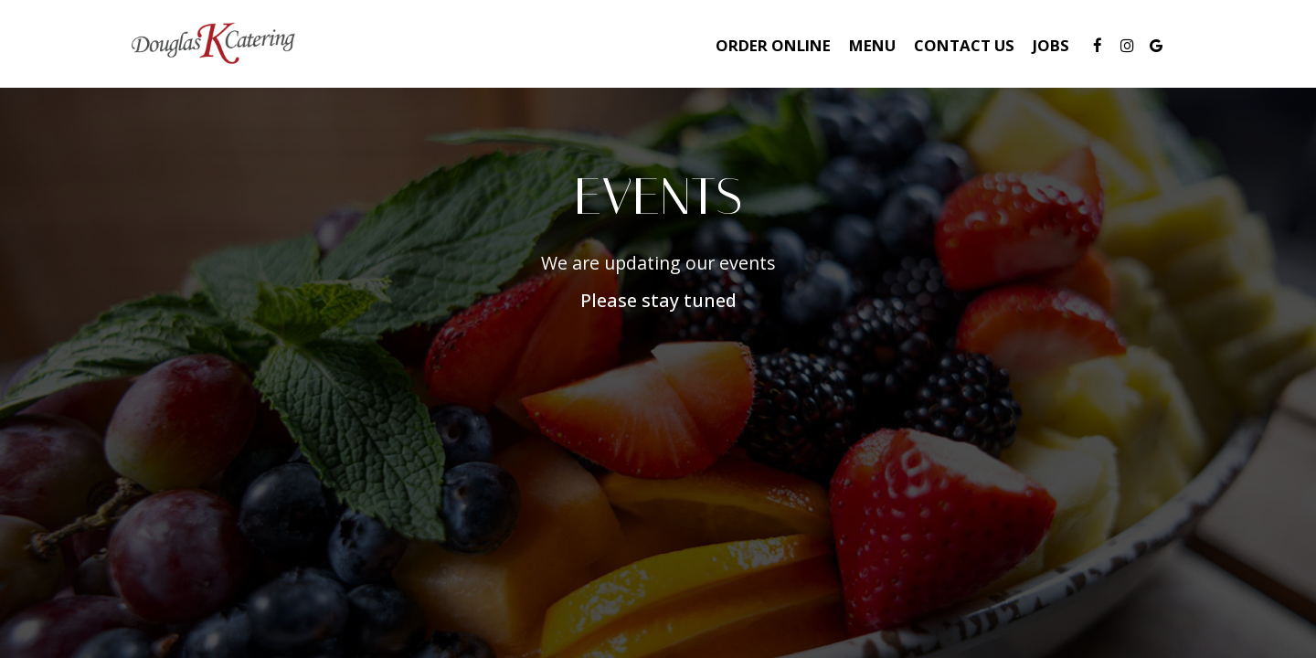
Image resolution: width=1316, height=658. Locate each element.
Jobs (1051, 46)
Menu (872, 46)
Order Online (773, 46)
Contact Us (964, 46)
